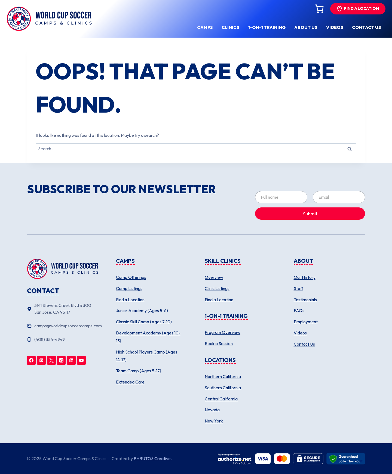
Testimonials (305, 299)
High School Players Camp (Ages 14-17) (146, 356)
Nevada (212, 409)
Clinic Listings (217, 288)
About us (305, 27)
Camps (205, 27)
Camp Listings (129, 288)
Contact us (366, 27)
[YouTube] (81, 360)
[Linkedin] (71, 360)
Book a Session (219, 343)
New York (214, 421)
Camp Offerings (131, 277)
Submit (310, 213)
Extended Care (130, 382)
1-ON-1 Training (267, 27)
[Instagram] (61, 360)
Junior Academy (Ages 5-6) (142, 310)
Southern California (223, 387)
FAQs (299, 310)
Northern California (223, 376)
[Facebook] (31, 360)
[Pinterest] (41, 360)
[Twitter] (51, 360)
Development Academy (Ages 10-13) (148, 336)
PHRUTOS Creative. (153, 458)
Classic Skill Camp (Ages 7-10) (144, 321)
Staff (298, 288)
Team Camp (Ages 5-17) (138, 370)
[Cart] (319, 8)
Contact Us (304, 344)
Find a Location (130, 299)
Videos (334, 27)
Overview (214, 277)
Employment (306, 321)
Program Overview (222, 332)
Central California (221, 398)
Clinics (230, 27)
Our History (305, 277)
